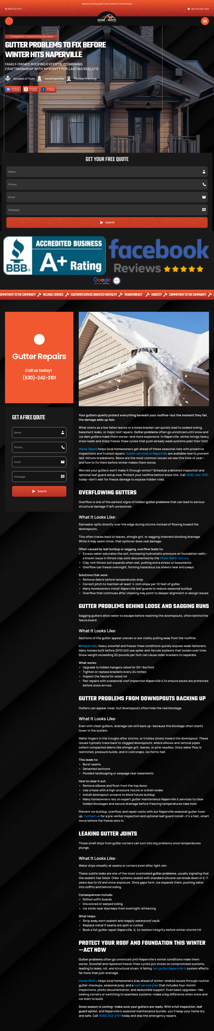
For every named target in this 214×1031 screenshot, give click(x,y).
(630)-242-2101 (39, 260)
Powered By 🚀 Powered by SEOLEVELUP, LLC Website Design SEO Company (53, 1027)
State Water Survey (173, 441)
